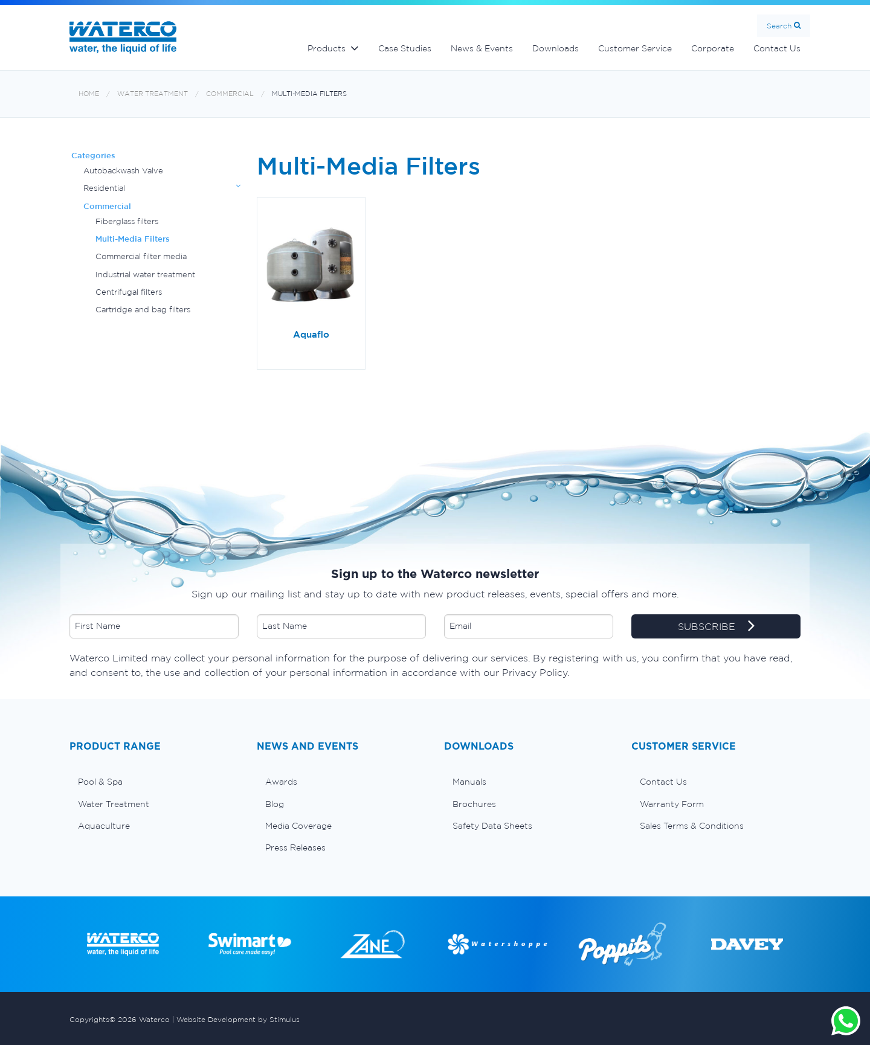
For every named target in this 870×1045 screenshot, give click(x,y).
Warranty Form (672, 804)
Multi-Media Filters (309, 94)
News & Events (482, 48)
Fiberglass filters (126, 221)
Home (89, 94)
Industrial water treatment (145, 274)
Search (779, 26)
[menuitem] (154, 782)
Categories (93, 155)
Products (327, 48)
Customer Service (635, 48)
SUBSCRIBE (716, 627)
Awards (281, 781)
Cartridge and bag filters (142, 309)
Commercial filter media (141, 256)
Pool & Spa (100, 781)
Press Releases (295, 847)
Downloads (555, 48)
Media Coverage (298, 826)
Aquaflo (311, 334)
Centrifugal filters (128, 292)
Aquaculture (104, 826)
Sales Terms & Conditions (692, 826)
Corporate (712, 48)
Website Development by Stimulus (238, 1019)
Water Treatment (152, 94)
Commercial (230, 94)
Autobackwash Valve (123, 170)
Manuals (469, 781)
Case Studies (404, 48)
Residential (104, 188)
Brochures (474, 804)
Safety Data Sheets (492, 826)
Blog (274, 804)
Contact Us (777, 48)
